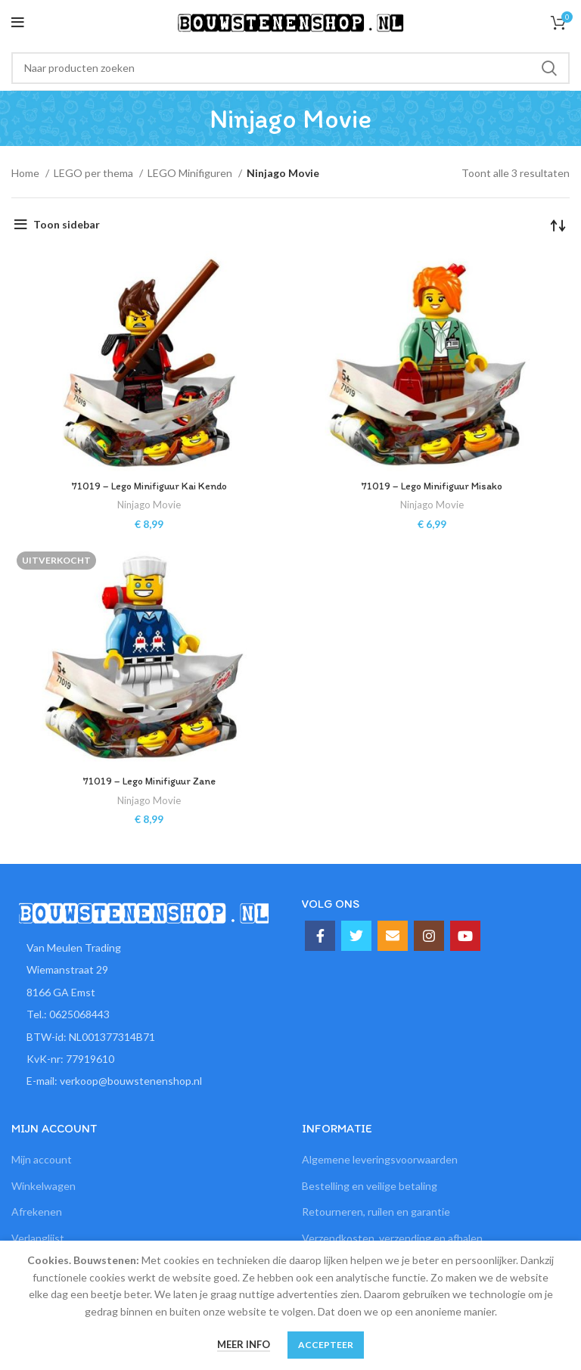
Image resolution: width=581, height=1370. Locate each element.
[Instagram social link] (429, 936)
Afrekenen (36, 1211)
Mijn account (41, 1159)
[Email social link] (392, 936)
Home (26, 172)
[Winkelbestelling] (558, 224)
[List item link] (145, 1014)
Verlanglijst (37, 1238)
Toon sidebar (66, 224)
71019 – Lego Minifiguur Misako (432, 486)
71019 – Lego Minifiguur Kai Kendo (149, 486)
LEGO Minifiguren (191, 172)
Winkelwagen (43, 1185)
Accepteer (325, 1344)
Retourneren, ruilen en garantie (376, 1211)
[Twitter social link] (356, 936)
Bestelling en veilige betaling (369, 1185)
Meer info (243, 1344)
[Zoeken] (290, 68)
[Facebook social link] (320, 936)
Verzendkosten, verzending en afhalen (392, 1238)
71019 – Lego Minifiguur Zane (149, 781)
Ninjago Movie (149, 505)
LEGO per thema (94, 172)
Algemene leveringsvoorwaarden (380, 1159)
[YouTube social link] (465, 936)
